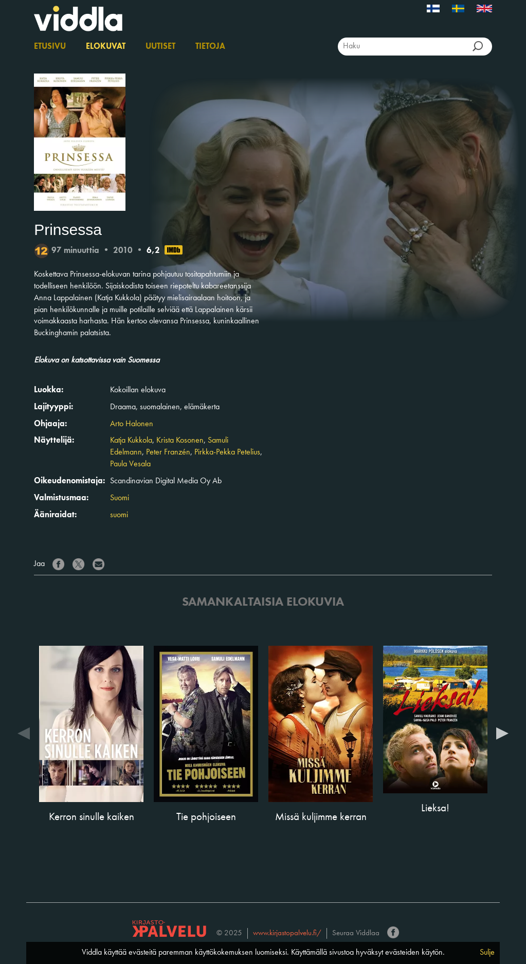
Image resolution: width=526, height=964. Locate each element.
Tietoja (210, 47)
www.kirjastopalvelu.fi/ (287, 933)
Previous (23, 732)
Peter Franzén (168, 452)
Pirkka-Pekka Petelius (227, 452)
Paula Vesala (130, 464)
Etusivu (50, 47)
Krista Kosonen (180, 440)
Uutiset (160, 47)
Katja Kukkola (131, 440)
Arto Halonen (131, 424)
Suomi (119, 498)
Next (502, 732)
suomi (119, 515)
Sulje (487, 953)
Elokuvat (105, 47)
